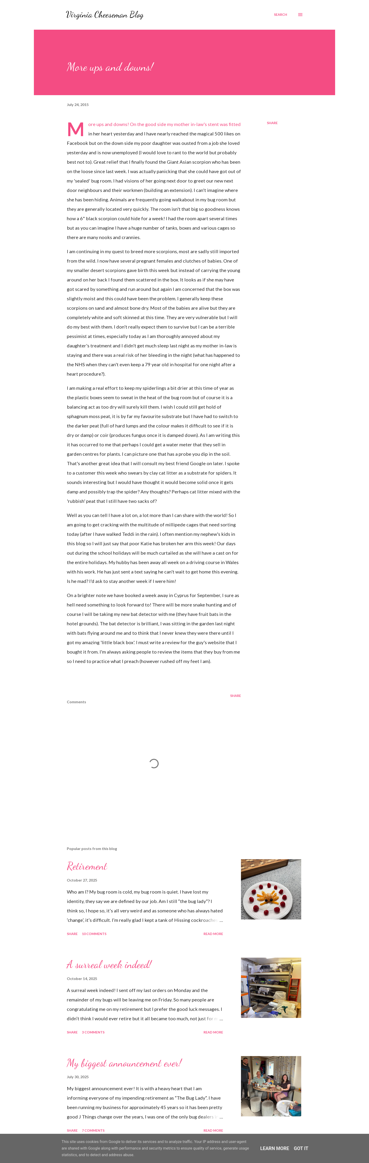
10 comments (94, 934)
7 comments (93, 1130)
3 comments (93, 1032)
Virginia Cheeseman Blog (105, 14)
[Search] (280, 14)
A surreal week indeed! (109, 964)
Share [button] (272, 123)
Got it (301, 1148)
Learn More (274, 1148)
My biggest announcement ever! (124, 1063)
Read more (213, 934)
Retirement (87, 866)
